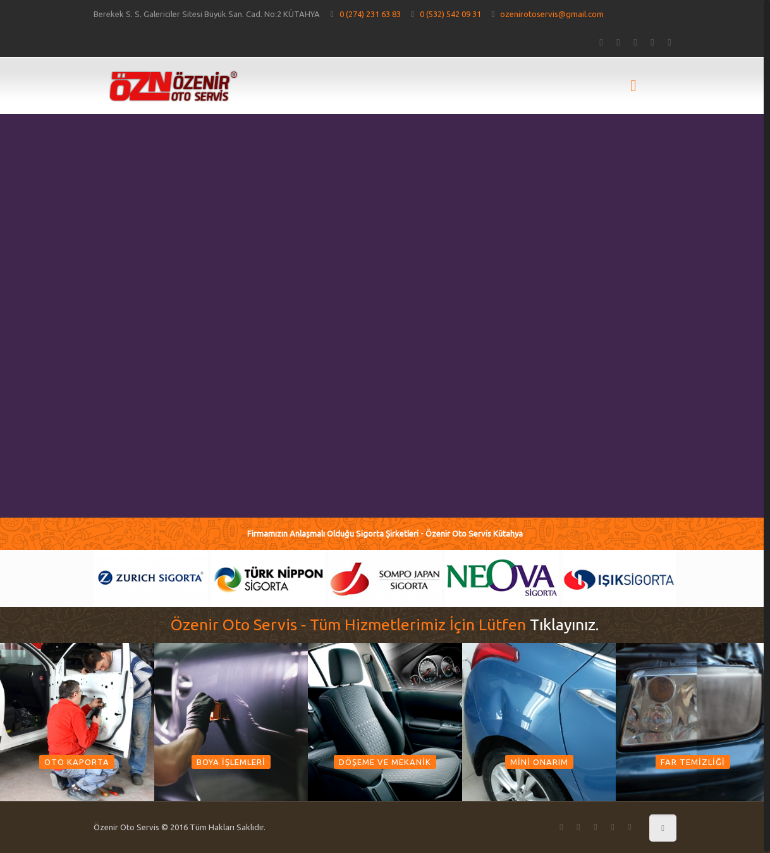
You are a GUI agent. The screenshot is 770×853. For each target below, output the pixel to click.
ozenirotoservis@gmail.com (552, 13)
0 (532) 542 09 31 (450, 13)
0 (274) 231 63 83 (370, 13)
